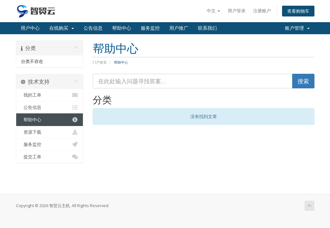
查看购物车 (298, 11)
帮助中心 (121, 28)
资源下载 (49, 132)
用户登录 (237, 11)
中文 (213, 11)
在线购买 (61, 28)
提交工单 (49, 157)
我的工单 (49, 95)
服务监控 (150, 28)
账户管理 (297, 28)
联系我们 (207, 28)
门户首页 (100, 62)
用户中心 (30, 28)
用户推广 (178, 28)
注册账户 (262, 11)
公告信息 (93, 28)
